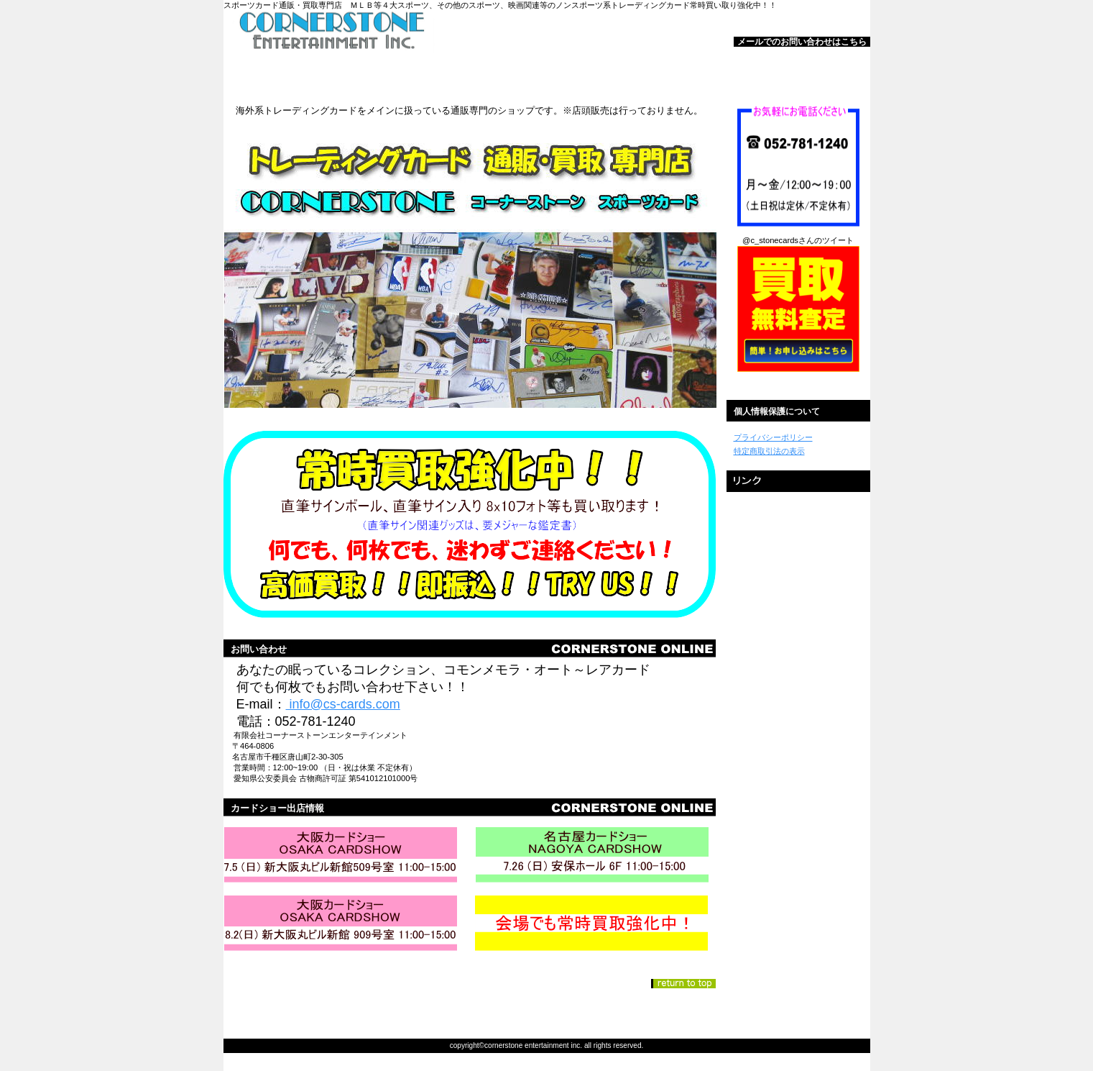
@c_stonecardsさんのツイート (798, 240)
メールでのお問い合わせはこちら (802, 42)
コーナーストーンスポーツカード (403, 32)
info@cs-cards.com (343, 704)
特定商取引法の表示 (769, 451)
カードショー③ (343, 924)
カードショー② (595, 856)
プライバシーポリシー (773, 437)
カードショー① (343, 856)
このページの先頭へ (683, 983)
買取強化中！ (595, 924)
